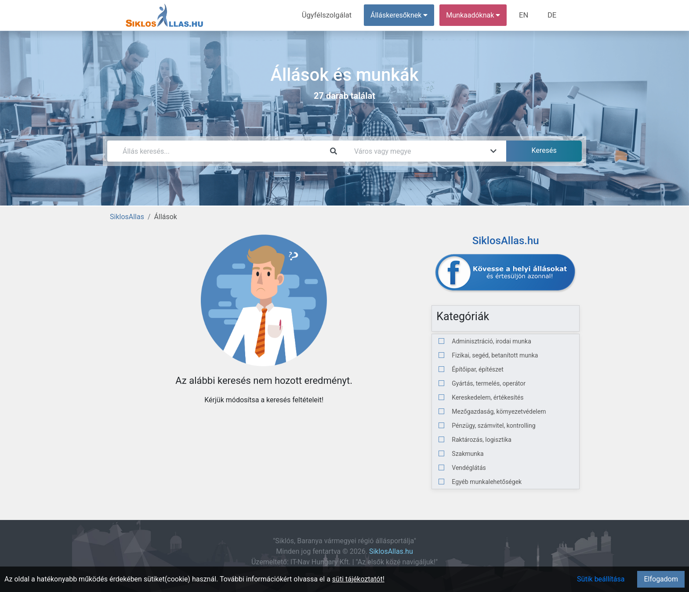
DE (552, 15)
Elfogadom (661, 579)
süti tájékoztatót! (358, 579)
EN (525, 15)
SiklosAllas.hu (391, 551)
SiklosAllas (127, 217)
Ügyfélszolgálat (330, 15)
